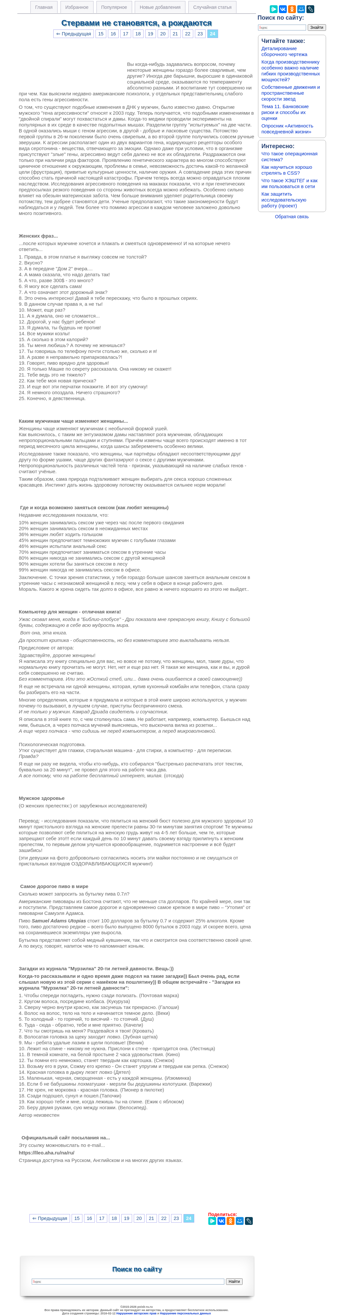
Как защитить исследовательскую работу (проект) (284, 199)
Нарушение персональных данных (185, 1313)
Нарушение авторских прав (136, 1313)
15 (100, 33)
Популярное (114, 7)
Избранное (77, 7)
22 (187, 33)
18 (138, 33)
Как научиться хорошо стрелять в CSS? (287, 170)
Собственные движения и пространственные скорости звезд (291, 93)
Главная (44, 7)
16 (113, 33)
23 (200, 33)
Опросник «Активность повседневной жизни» (287, 128)
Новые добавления (160, 7)
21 (175, 33)
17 (125, 33)
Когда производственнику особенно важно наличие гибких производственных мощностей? (291, 70)
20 (162, 33)
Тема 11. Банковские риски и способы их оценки (285, 112)
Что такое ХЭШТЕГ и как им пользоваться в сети (290, 183)
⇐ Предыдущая (73, 33)
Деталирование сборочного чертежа (284, 51)
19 (150, 33)
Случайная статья (212, 7)
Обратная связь (292, 216)
